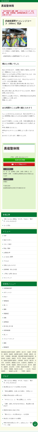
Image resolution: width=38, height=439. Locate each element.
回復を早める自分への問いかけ (13, 395)
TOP (5, 235)
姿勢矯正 (6, 322)
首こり (6, 334)
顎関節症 (6, 301)
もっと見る (7, 225)
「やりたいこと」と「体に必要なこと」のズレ (17, 399)
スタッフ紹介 (8, 244)
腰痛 (5, 309)
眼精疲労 (6, 347)
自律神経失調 (8, 288)
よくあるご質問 (8, 256)
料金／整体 (7, 248)
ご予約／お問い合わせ (10, 273)
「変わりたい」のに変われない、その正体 (16, 414)
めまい (6, 296)
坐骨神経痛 (7, 330)
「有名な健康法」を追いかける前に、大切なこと (18, 391)
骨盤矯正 (6, 313)
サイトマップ (8, 278)
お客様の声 (7, 252)
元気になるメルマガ (9, 265)
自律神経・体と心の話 (10, 269)
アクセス (6, 261)
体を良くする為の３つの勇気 (12, 418)
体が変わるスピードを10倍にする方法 (15, 387)
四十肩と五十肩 (8, 326)
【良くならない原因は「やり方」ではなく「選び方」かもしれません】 (18, 220)
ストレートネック (9, 338)
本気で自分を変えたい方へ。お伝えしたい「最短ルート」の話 (19, 424)
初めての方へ (8, 240)
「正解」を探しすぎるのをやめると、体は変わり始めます (19, 405)
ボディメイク (8, 292)
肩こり (6, 305)
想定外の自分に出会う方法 (11, 410)
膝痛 (5, 343)
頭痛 (5, 317)
